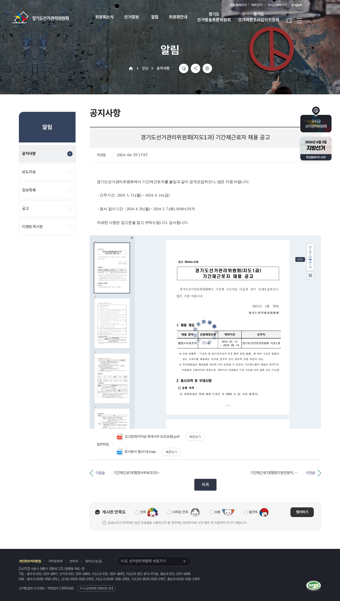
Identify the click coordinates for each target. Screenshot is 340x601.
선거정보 (131, 16)
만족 (143, 512)
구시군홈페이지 (277, 5)
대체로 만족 (180, 512)
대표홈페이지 (238, 5)
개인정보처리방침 (30, 561)
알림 (155, 16)
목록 (205, 484)
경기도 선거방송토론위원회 (214, 17)
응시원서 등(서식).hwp (136, 452)
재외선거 (256, 5)
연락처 (73, 561)
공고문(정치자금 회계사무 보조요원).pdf (148, 437)
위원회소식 (104, 16)
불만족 (253, 512)
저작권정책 (55, 561)
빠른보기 (194, 437)
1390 (63, 588)
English (297, 5)
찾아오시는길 (93, 561)
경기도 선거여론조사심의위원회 (258, 17)
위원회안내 (178, 16)
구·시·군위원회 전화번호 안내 (96, 588)
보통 (218, 512)
